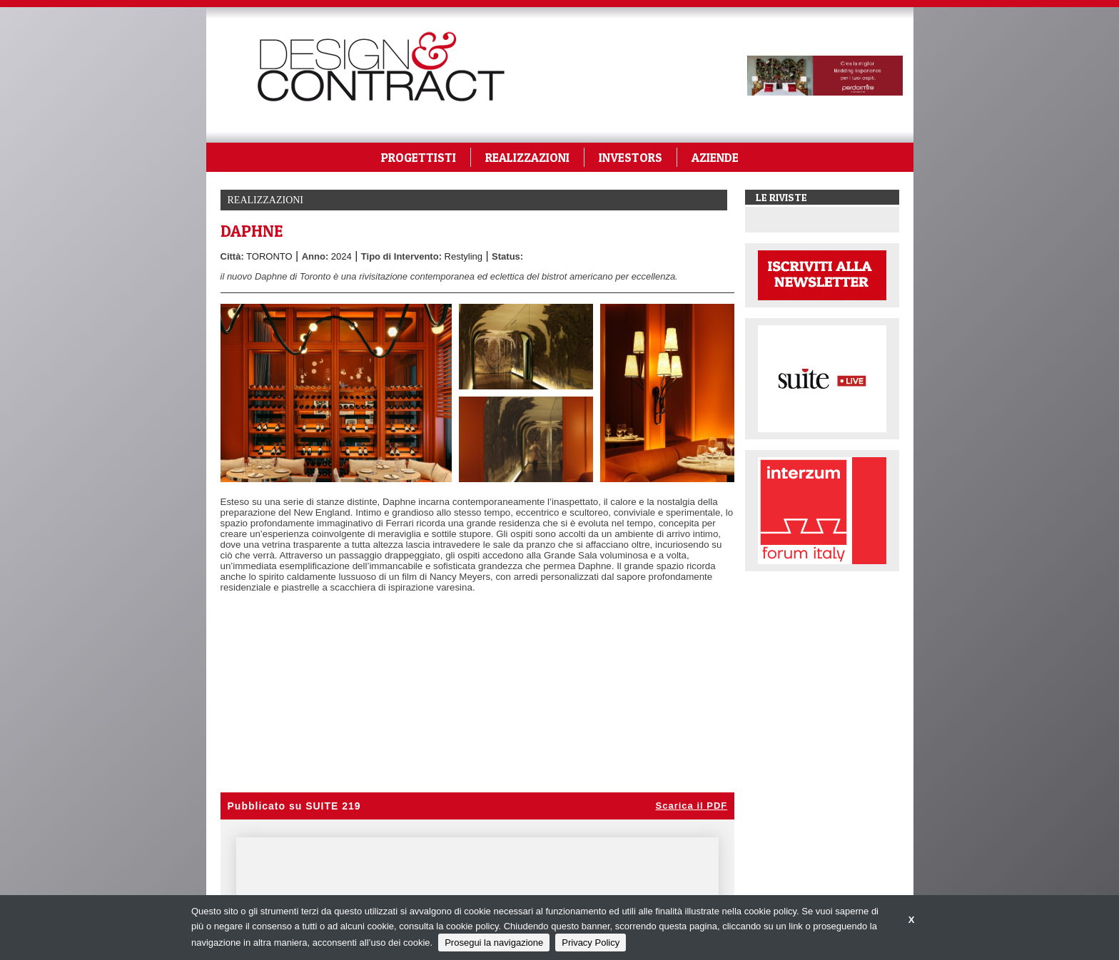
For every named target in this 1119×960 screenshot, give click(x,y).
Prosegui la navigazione (494, 942)
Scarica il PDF (692, 805)
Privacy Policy (590, 942)
